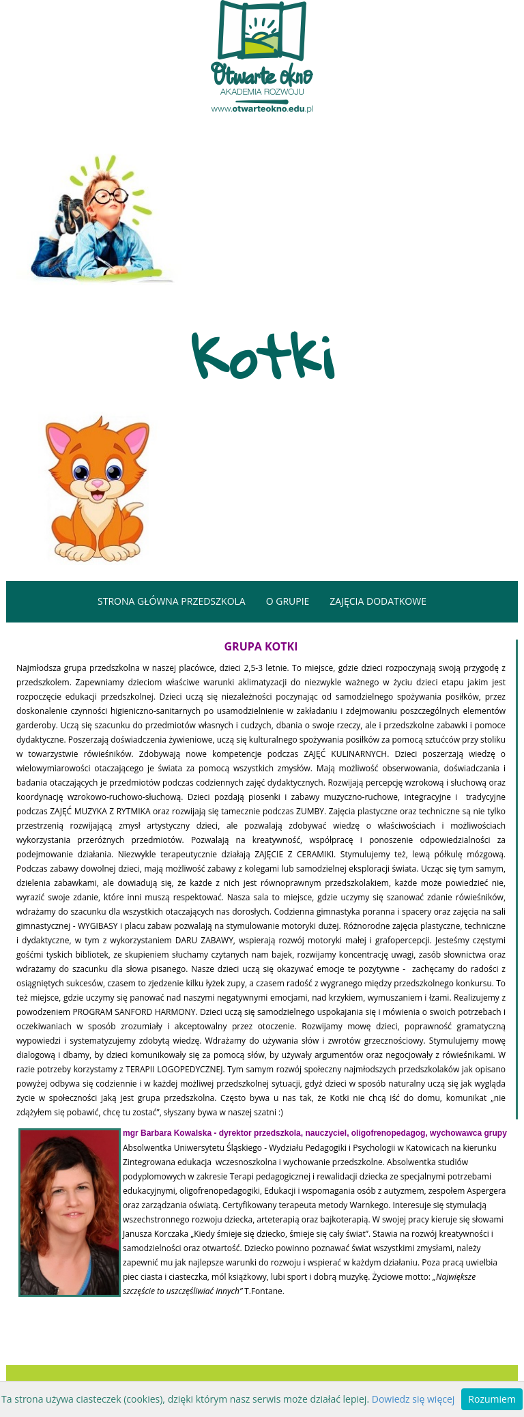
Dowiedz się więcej (413, 1398)
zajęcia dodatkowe (378, 601)
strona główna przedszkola (172, 601)
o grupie (288, 601)
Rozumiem (492, 1398)
